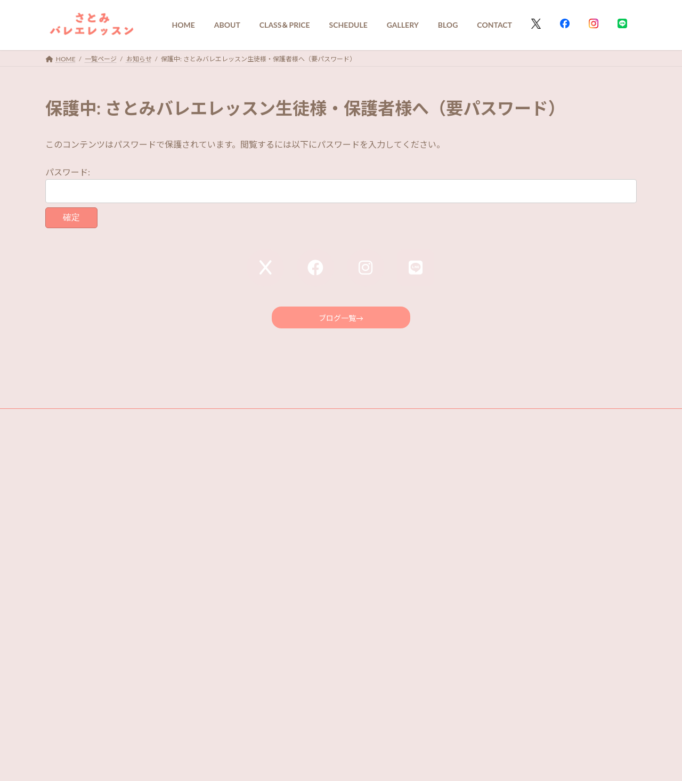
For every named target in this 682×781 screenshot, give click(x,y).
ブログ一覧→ (341, 320)
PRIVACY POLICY (117, 422)
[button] (341, 714)
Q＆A (63, 422)
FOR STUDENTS (187, 422)
